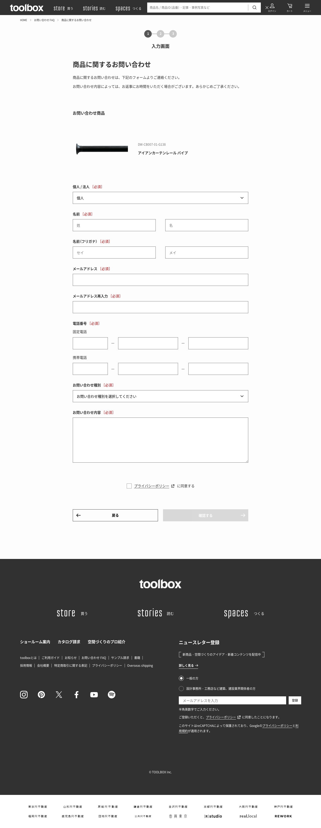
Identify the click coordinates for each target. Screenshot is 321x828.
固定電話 (80, 331)
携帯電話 (80, 357)
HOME (23, 20)
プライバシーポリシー (151, 485)
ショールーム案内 (35, 641)
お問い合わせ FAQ (44, 20)
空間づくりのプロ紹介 (106, 641)
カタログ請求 (69, 641)
